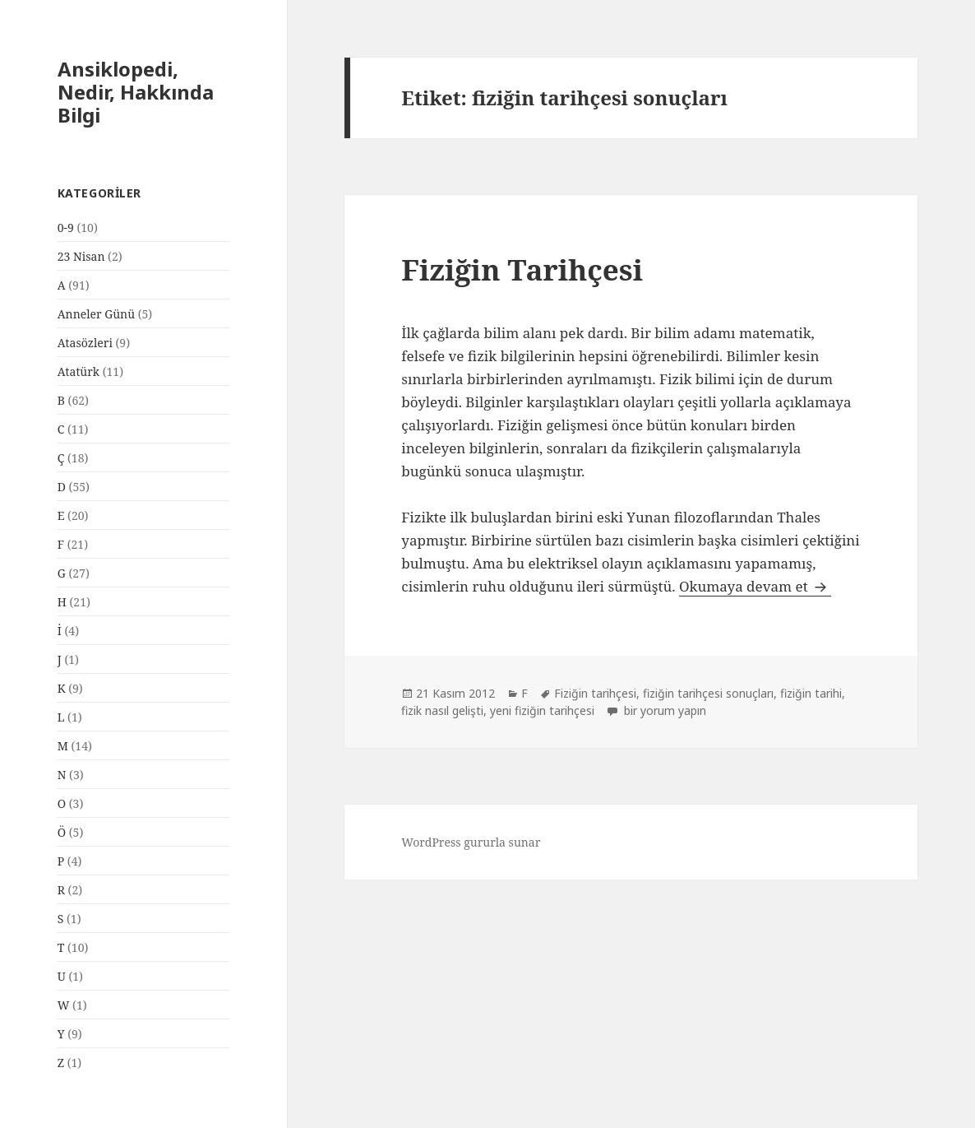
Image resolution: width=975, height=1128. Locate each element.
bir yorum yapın (663, 710)
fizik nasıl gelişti (442, 710)
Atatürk (78, 371)
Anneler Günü (96, 314)
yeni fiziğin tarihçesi (542, 710)
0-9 (66, 227)
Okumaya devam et (755, 586)
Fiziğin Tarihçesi (522, 269)
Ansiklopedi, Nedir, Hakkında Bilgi (136, 91)
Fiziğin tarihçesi (595, 693)
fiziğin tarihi (811, 693)
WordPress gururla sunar (470, 842)
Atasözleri (85, 342)
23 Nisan (81, 256)
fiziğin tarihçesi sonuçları (708, 693)
